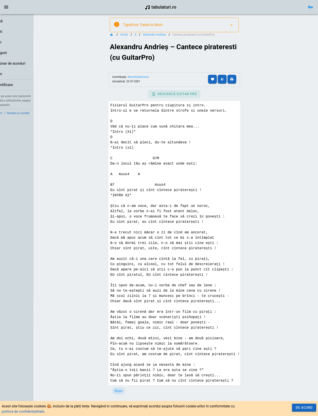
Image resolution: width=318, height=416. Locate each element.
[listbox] (28, 53)
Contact (20, 113)
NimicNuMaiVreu (152, 77)
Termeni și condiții (41, 113)
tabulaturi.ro (160, 7)
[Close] (243, 24)
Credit (7, 113)
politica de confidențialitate (23, 411)
